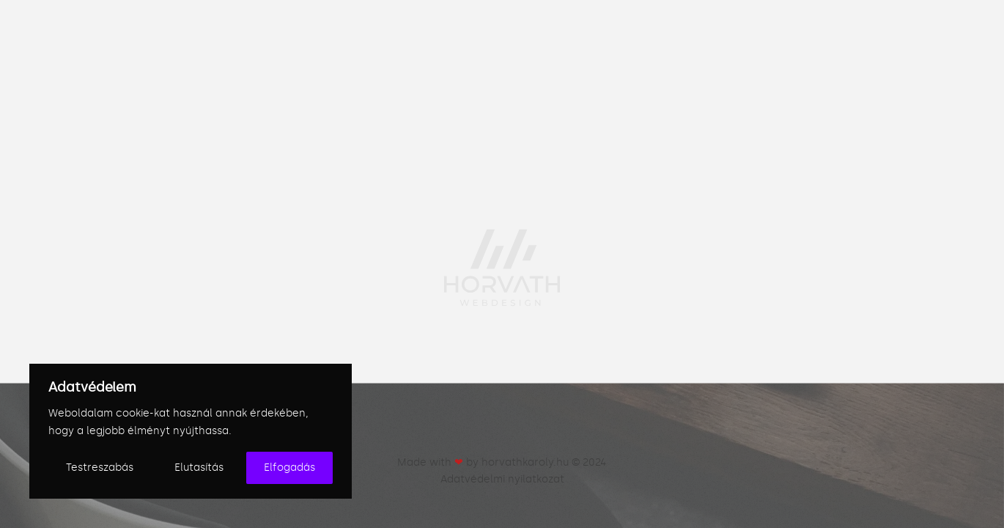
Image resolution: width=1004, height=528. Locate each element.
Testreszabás (99, 467)
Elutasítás (199, 467)
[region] (190, 431)
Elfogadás (289, 467)
